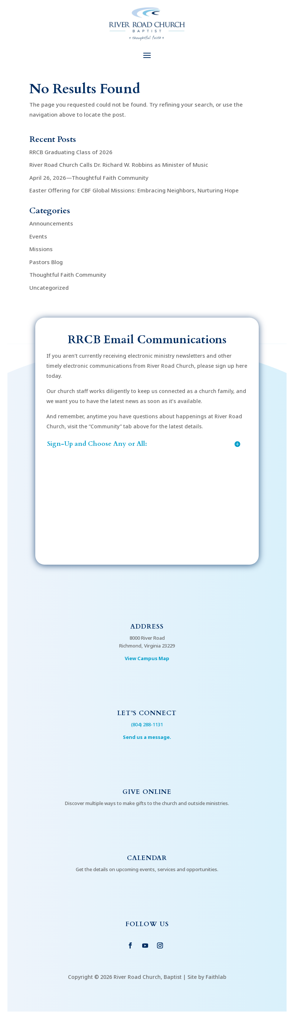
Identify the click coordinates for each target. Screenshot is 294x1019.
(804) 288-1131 (147, 724)
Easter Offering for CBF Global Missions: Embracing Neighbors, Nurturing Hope (134, 190)
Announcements (51, 223)
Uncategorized (49, 287)
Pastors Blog (46, 262)
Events (38, 236)
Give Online (147, 792)
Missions (41, 249)
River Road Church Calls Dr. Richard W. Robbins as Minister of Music (118, 164)
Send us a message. (147, 737)
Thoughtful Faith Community (67, 274)
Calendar (147, 858)
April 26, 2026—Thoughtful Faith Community (88, 177)
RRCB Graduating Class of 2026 (70, 152)
